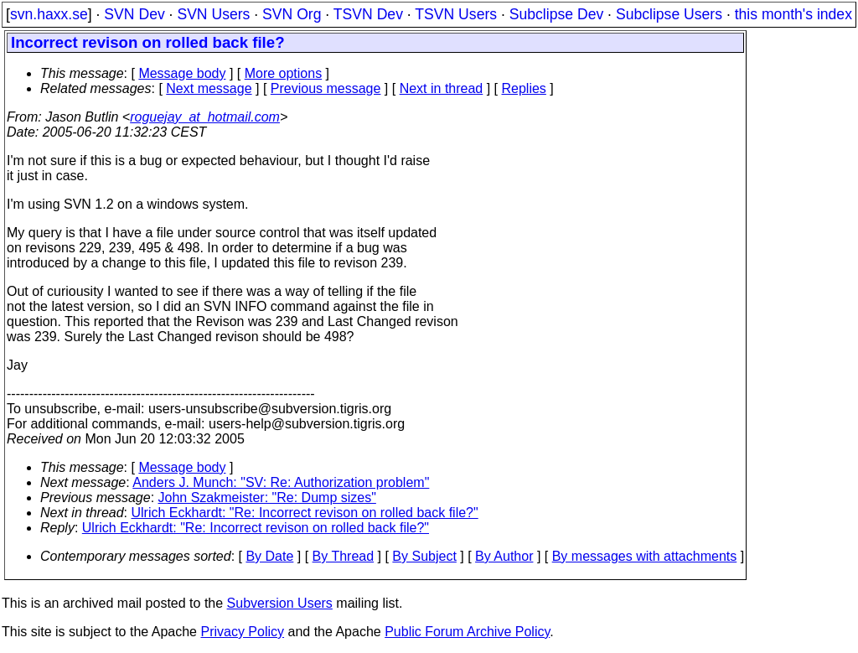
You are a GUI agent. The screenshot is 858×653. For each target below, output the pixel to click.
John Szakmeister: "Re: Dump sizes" (267, 497)
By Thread (344, 556)
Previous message (326, 88)
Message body (181, 73)
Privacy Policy (242, 631)
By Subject (424, 556)
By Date (269, 556)
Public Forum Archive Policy (467, 631)
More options (284, 73)
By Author (504, 556)
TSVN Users (456, 14)
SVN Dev (134, 14)
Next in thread (441, 88)
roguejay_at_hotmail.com (205, 117)
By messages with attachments (644, 556)
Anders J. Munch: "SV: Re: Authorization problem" (280, 482)
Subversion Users (280, 603)
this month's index (793, 14)
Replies (524, 88)
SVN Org (291, 14)
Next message (208, 88)
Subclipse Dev (556, 14)
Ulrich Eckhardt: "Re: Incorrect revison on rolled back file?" (305, 512)
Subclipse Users (669, 14)
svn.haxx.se (49, 14)
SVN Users (213, 14)
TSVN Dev (368, 14)
